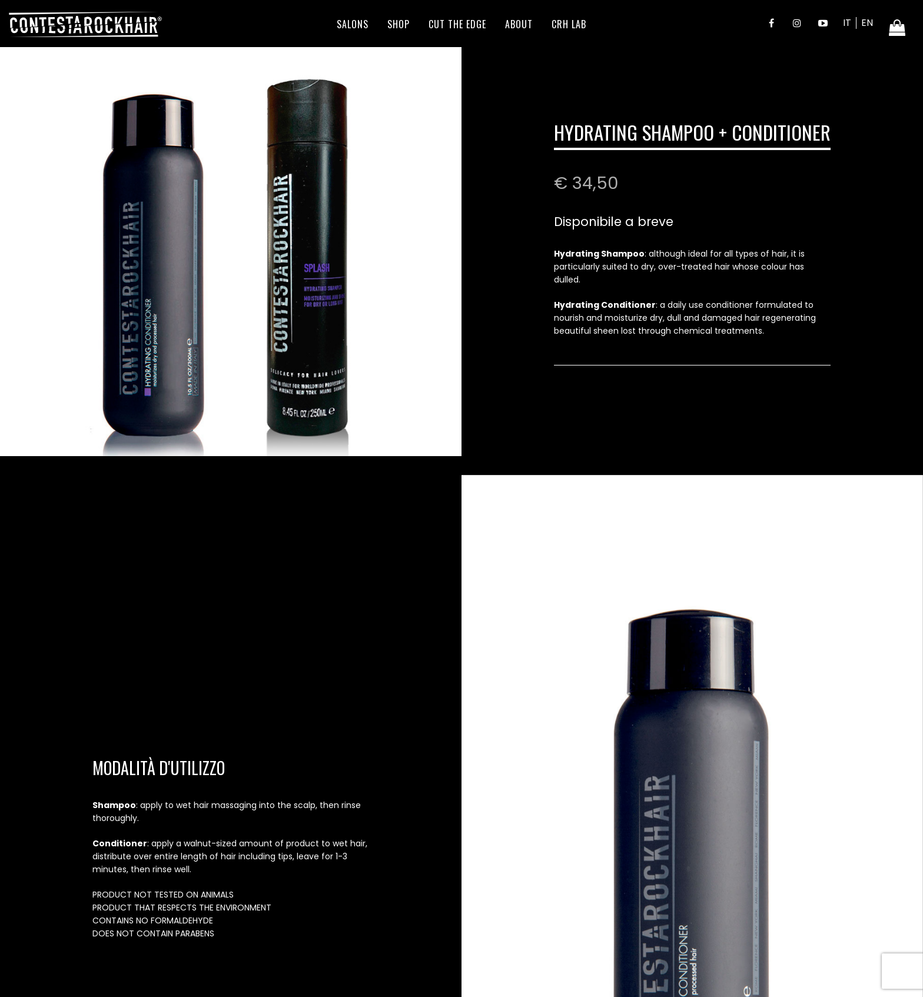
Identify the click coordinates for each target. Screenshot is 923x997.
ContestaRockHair (85, 24)
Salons (352, 24)
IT (847, 22)
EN (867, 22)
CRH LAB (569, 24)
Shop (398, 24)
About (519, 24)
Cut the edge (457, 24)
